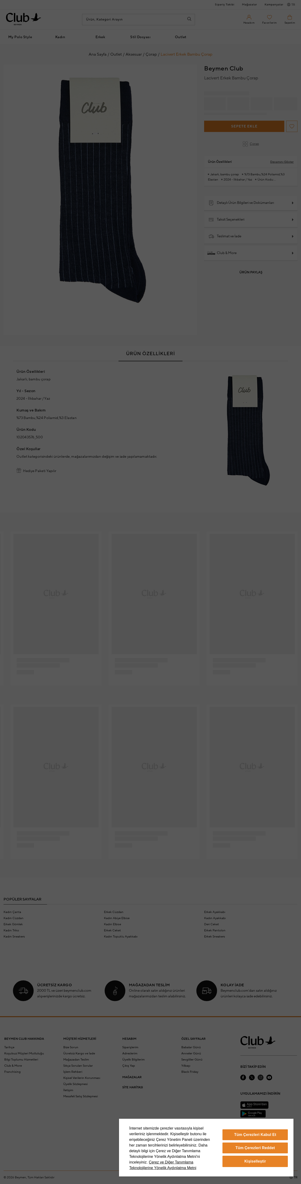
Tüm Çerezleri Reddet (255, 1148)
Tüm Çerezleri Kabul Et (255, 1135)
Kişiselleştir (255, 1161)
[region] (206, 1147)
